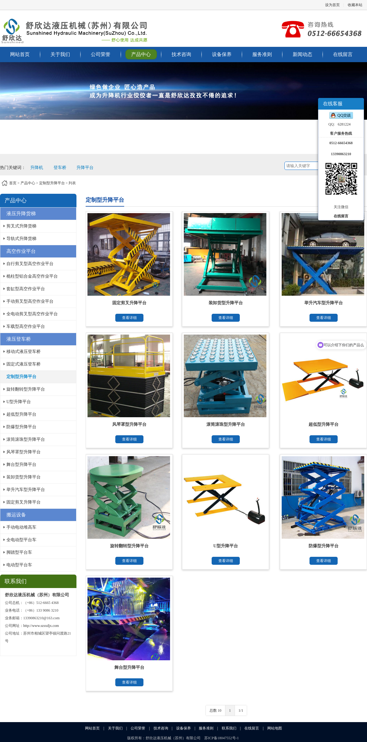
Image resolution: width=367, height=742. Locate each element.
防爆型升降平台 (21, 427)
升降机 (36, 167)
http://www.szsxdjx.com (41, 626)
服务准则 (262, 54)
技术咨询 (181, 54)
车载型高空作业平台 (25, 326)
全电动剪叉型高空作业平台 (32, 314)
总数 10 (215, 710)
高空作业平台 (21, 251)
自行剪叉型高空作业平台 (30, 263)
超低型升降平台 (21, 414)
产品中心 (141, 54)
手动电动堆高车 (21, 527)
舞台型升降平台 (21, 464)
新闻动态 (302, 54)
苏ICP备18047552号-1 (221, 738)
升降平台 (85, 167)
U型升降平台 (18, 401)
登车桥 (60, 167)
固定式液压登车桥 (23, 364)
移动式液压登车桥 (23, 351)
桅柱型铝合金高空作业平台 (32, 276)
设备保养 (222, 54)
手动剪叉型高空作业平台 (30, 301)
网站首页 (20, 54)
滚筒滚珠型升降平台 (25, 439)
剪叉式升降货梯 (21, 226)
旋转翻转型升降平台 (25, 389)
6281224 (344, 124)
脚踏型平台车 (19, 552)
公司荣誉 (100, 54)
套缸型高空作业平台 (25, 289)
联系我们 (229, 728)
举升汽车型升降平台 (25, 489)
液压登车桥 (18, 339)
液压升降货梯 (21, 213)
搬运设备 (16, 514)
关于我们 (60, 54)
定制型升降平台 (52, 183)
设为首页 (332, 5)
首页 (13, 183)
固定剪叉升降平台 (23, 502)
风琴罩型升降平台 (23, 452)
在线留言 (343, 54)
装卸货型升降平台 (23, 477)
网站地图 (274, 728)
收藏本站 (355, 5)
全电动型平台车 (21, 540)
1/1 (241, 710)
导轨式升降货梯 (21, 238)
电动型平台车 (19, 565)
